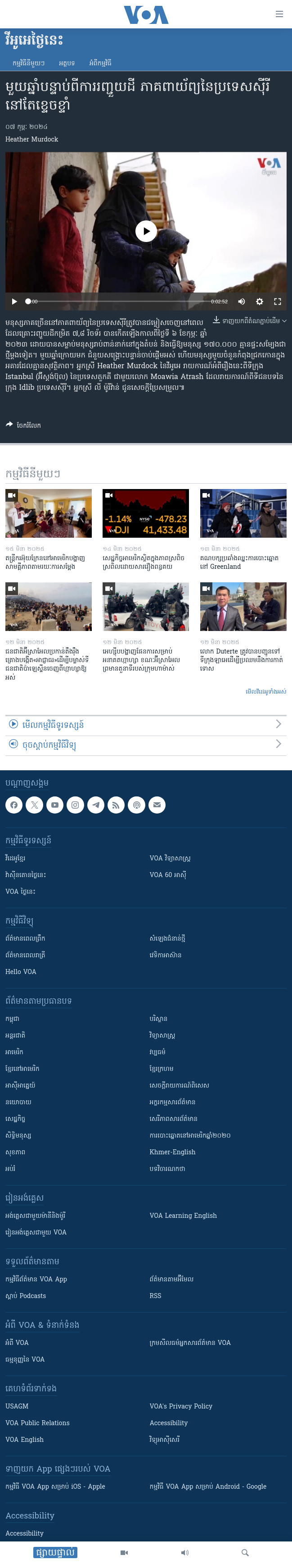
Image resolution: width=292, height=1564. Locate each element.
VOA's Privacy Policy (181, 1407)
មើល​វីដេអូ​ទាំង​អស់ (266, 692)
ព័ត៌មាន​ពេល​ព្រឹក (25, 939)
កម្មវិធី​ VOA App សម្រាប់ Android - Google (208, 1487)
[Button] (23, 427)
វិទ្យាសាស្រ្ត (162, 1036)
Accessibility (169, 1423)
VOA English (24, 1440)
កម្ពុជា (12, 1019)
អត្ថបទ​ (67, 64)
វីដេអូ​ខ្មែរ (15, 859)
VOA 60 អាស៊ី (168, 875)
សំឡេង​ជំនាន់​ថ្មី (167, 939)
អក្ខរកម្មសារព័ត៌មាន (173, 1102)
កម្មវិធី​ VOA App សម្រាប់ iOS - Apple (55, 1487)
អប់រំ (10, 1169)
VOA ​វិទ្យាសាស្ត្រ (170, 859)
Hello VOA (20, 972)
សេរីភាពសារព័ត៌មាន (174, 1119)
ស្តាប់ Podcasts (25, 1296)
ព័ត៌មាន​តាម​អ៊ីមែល (172, 1280)
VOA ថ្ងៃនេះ (20, 892)
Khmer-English (173, 1152)
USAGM (16, 1407)
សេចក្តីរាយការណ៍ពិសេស (180, 1086)
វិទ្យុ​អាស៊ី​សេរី (165, 1440)
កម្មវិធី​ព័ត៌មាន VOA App (36, 1280)
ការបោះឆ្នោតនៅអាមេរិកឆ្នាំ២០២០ (190, 1136)
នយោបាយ (18, 1102)
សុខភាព (15, 1152)
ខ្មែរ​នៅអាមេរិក (22, 1069)
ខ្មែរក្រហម (162, 1069)
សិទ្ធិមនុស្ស (18, 1136)
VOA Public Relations (37, 1423)
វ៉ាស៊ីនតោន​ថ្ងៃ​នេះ (25, 875)
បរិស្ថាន (159, 1019)
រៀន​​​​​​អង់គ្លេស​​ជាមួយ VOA (36, 1233)
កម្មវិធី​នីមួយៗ (29, 64)
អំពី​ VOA (17, 1343)
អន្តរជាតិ (15, 1036)
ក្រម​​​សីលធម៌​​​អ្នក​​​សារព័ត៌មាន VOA (190, 1343)
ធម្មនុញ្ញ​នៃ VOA (25, 1360)
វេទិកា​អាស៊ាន (166, 955)
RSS (156, 1296)
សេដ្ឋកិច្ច (15, 1119)
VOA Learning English (183, 1216)
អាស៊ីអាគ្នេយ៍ (20, 1086)
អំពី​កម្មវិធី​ (101, 64)
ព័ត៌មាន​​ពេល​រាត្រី (25, 955)
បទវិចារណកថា (167, 1169)
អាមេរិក (14, 1052)
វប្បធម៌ (158, 1052)
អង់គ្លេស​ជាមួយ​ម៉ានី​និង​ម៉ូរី (35, 1216)
